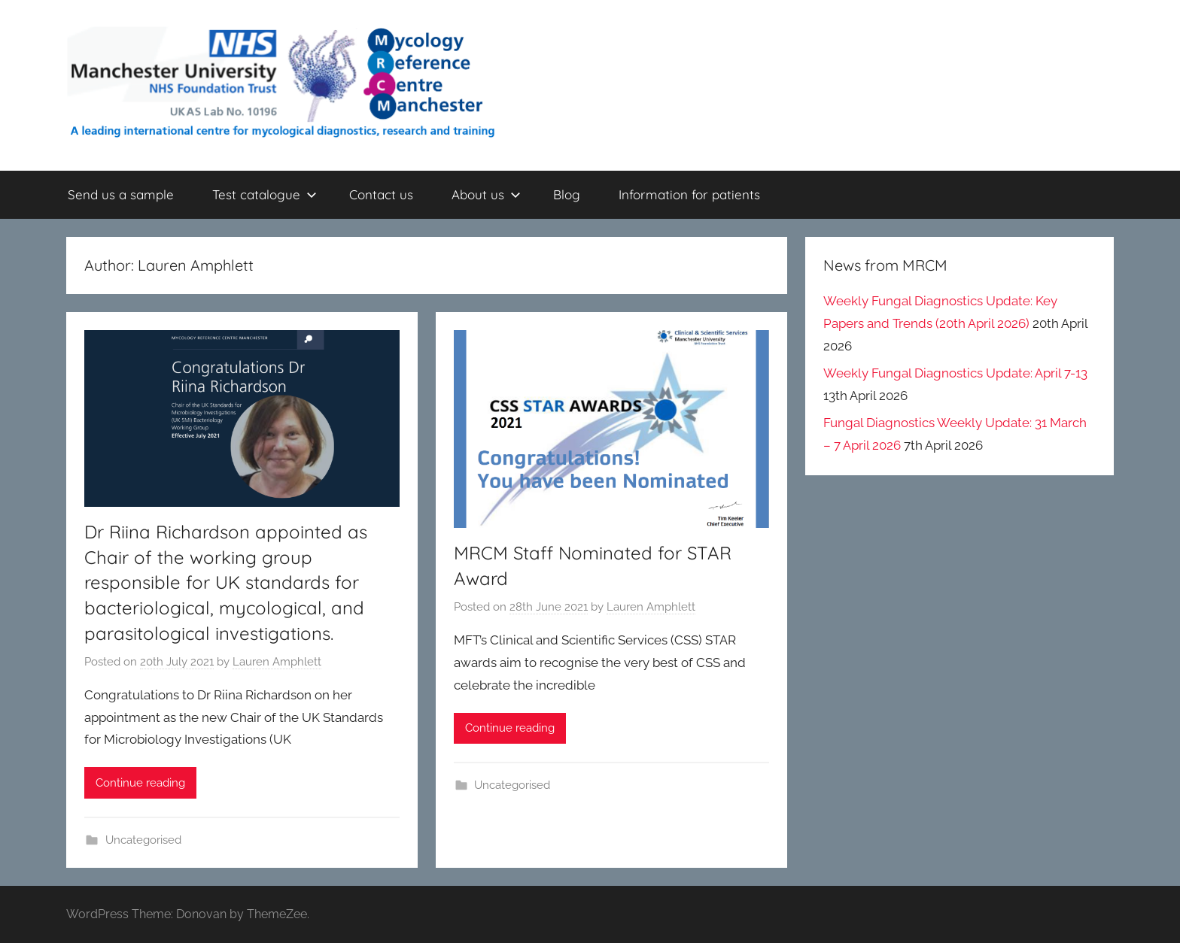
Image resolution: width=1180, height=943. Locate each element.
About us (486, 194)
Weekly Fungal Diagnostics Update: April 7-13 (955, 373)
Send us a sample (121, 194)
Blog (566, 194)
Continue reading (140, 783)
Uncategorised (143, 840)
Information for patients (689, 194)
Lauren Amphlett (277, 662)
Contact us (381, 194)
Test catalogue (264, 194)
